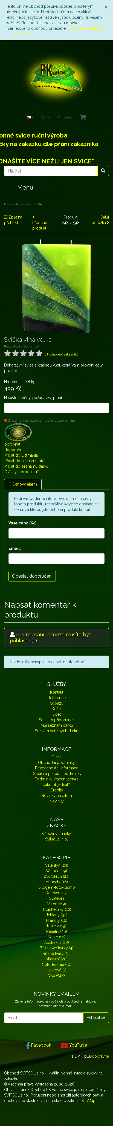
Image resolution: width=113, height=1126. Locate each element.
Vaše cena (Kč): (22, 523)
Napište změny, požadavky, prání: (33, 397)
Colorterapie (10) (56, 964)
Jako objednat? (56, 784)
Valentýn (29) (56, 865)
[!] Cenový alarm (23, 484)
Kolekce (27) (57, 893)
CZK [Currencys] (45, 117)
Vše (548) (56, 975)
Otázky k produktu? (21, 472)
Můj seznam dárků (56, 725)
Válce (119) (56, 904)
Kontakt (56, 692)
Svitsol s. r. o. (56, 839)
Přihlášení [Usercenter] (65, 117)
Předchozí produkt (41, 222)
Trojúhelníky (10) (56, 909)
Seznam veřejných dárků (56, 731)
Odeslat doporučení (32, 576)
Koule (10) (56, 937)
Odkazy (56, 703)
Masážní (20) (57, 959)
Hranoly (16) (56, 920)
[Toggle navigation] (10, 188)
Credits (56, 790)
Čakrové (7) (56, 970)
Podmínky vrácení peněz (57, 779)
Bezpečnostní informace (56, 768)
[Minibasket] (82, 118)
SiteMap (88, 1100)
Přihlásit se (96, 1017)
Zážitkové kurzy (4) (56, 948)
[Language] (30, 118)
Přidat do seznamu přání (25, 461)
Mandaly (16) (56, 882)
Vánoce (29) (56, 871)
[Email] (43, 1017)
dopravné (100, 1056)
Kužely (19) (56, 926)
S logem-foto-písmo (56, 887)
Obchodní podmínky (56, 762)
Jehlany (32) (56, 915)
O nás (56, 757)
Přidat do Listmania (21, 455)
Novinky (57, 801)
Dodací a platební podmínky (56, 773)
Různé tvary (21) (57, 953)
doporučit (13, 450)
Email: (14, 548)
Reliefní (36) (56, 931)
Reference (57, 698)
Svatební (56, 898)
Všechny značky (56, 833)
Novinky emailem (56, 795)
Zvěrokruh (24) (56, 876)
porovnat (12, 444)
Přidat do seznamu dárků (26, 466)
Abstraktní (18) (56, 942)
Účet (57, 714)
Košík (56, 709)
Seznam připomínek (56, 720)
